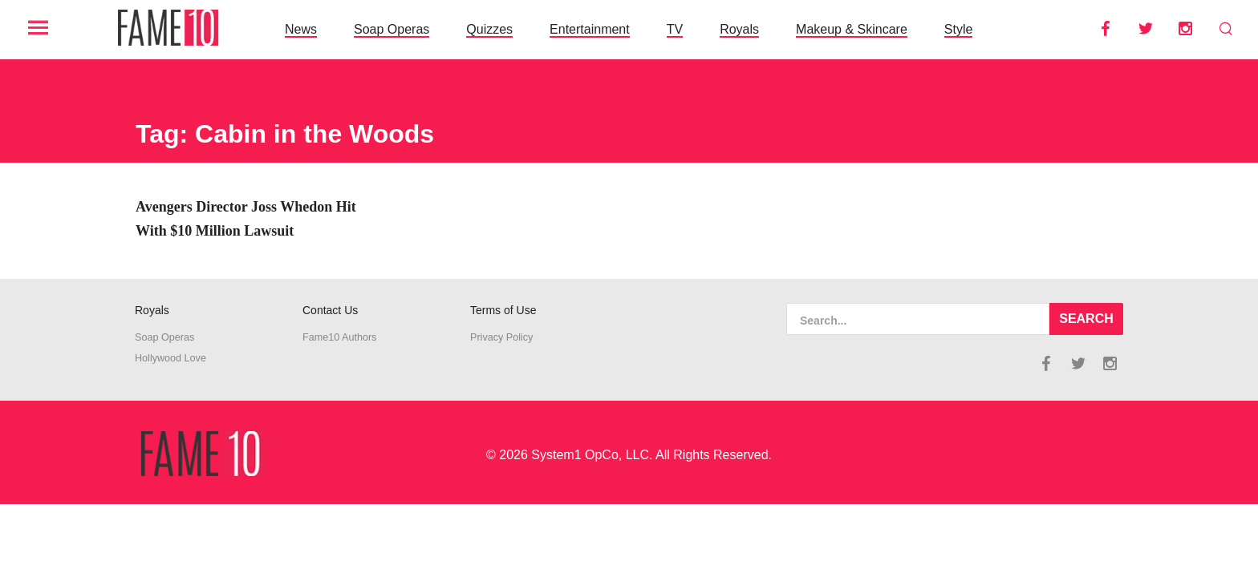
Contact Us (330, 310)
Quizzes (489, 29)
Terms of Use (503, 310)
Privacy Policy (501, 337)
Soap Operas (391, 29)
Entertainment (590, 29)
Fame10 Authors (339, 337)
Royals (739, 29)
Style (958, 29)
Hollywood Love (170, 358)
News (301, 29)
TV (675, 29)
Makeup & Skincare (851, 29)
